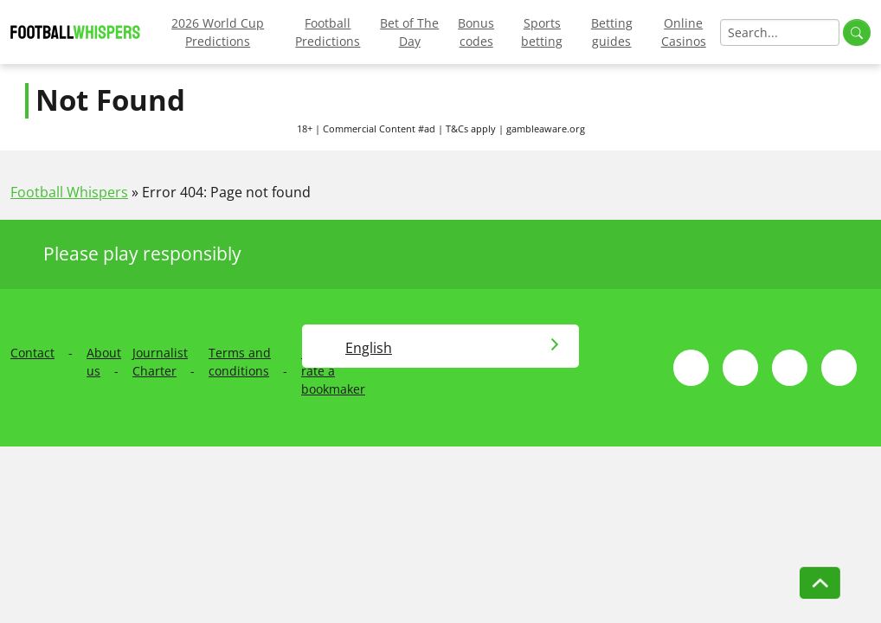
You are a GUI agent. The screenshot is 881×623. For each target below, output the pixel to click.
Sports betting (542, 32)
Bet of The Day (409, 32)
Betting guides (612, 32)
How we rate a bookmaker (333, 370)
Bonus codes (476, 32)
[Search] (779, 32)
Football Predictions (327, 32)
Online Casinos (683, 32)
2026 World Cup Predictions (217, 32)
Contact (32, 352)
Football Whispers (69, 192)
